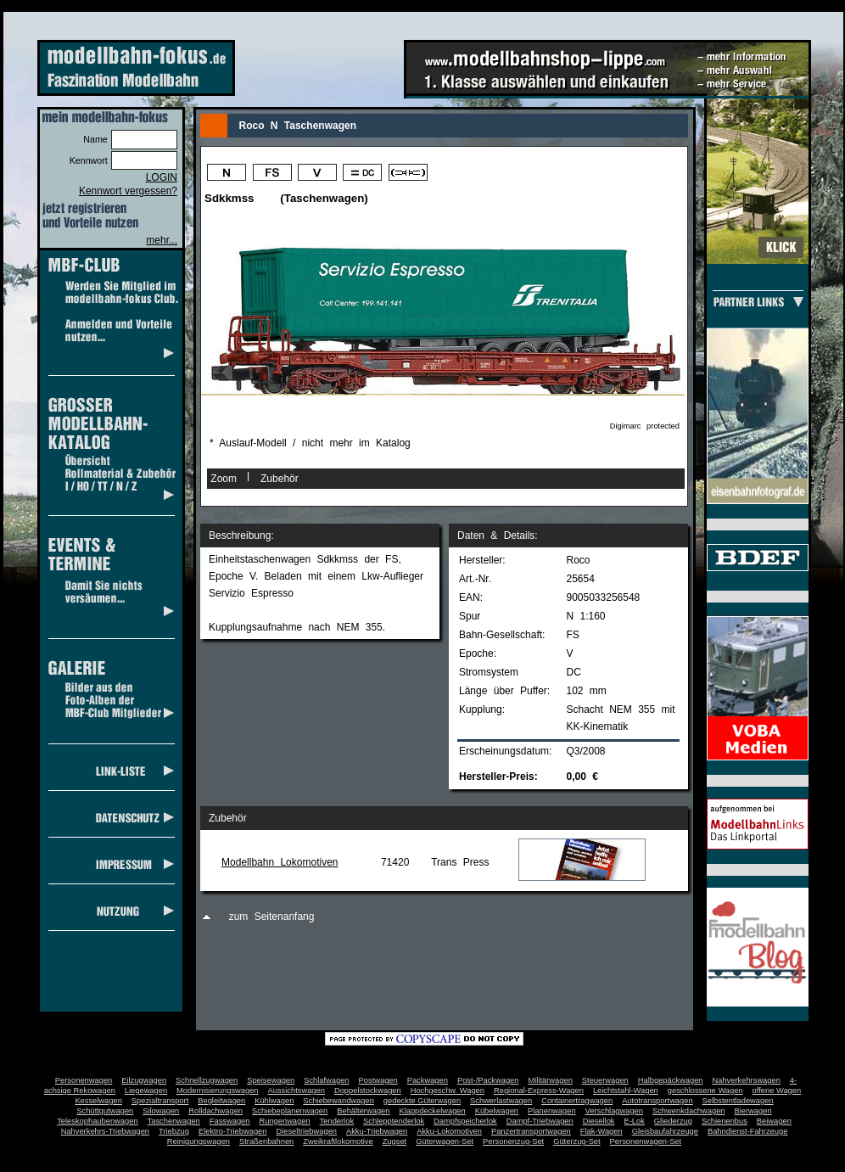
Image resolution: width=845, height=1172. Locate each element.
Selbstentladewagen (738, 1100)
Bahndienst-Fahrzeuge (747, 1131)
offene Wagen (777, 1090)
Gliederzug (673, 1121)
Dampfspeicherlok (465, 1121)
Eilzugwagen (143, 1080)
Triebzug (174, 1131)
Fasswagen (230, 1121)
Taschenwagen (174, 1121)
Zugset (395, 1141)
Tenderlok (337, 1121)
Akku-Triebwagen (376, 1131)
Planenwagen (552, 1111)
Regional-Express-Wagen (539, 1090)
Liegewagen (146, 1090)
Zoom (223, 479)
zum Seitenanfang (272, 916)
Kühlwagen (274, 1100)
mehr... (161, 240)
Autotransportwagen (657, 1100)
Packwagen (427, 1080)
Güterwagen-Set (444, 1141)
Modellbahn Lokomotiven (279, 862)
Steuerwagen (605, 1080)
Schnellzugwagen (207, 1080)
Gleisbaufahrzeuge (665, 1131)
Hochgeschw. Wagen (447, 1090)
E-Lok (634, 1121)
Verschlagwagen (614, 1111)
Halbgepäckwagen (670, 1080)
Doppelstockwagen (367, 1090)
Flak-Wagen (601, 1131)
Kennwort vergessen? (128, 191)
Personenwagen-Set (646, 1141)
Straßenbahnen (266, 1141)
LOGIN (161, 177)
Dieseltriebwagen (306, 1131)
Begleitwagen (221, 1100)
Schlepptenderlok (393, 1121)
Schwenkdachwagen (688, 1111)
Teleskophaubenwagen (97, 1121)
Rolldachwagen (215, 1111)
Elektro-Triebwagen (233, 1131)
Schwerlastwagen (501, 1100)
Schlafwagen (326, 1080)
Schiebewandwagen (338, 1100)
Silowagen (161, 1111)
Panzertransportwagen (531, 1131)
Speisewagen (270, 1080)
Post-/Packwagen (488, 1080)
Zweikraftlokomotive (337, 1141)
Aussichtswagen (296, 1090)
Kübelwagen (496, 1111)
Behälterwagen (363, 1111)
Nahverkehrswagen (747, 1080)
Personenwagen (83, 1080)
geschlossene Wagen (705, 1090)
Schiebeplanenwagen (289, 1111)
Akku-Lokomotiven (449, 1131)
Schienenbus (724, 1121)
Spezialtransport (160, 1100)
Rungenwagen (284, 1121)
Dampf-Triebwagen (540, 1121)
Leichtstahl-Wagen (625, 1090)
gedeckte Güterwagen (422, 1100)
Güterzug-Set (576, 1141)
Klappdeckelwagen (432, 1111)
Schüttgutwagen (104, 1111)
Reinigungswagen (198, 1141)
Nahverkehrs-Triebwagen (105, 1131)
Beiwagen (774, 1121)
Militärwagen (550, 1080)
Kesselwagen (98, 1100)
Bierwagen (753, 1111)
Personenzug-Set (513, 1141)
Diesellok (599, 1121)
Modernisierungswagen (217, 1090)
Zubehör (279, 479)
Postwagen (378, 1080)
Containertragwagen (577, 1100)
